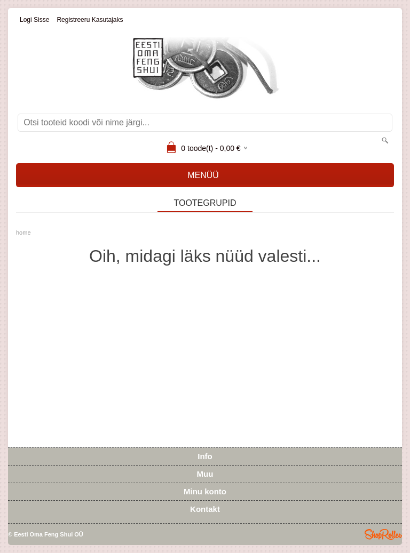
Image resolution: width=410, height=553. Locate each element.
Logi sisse (34, 19)
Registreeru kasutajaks (90, 19)
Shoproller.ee (383, 534)
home (23, 232)
